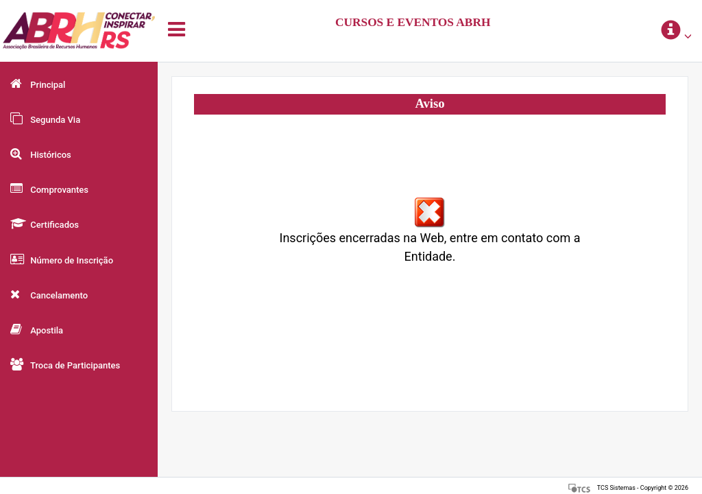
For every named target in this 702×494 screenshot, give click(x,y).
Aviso (429, 103)
